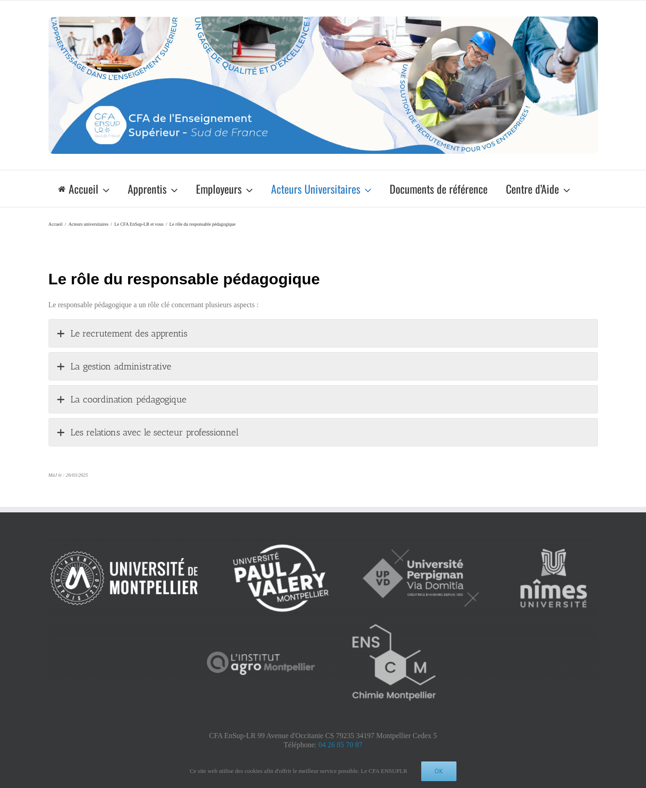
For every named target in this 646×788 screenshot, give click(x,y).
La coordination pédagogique (121, 399)
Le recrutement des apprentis (121, 333)
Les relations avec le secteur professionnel (147, 432)
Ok (438, 771)
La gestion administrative (113, 366)
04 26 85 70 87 (340, 745)
